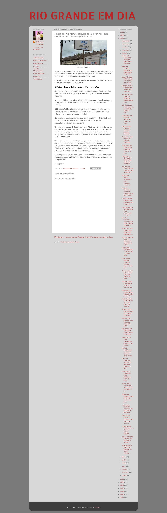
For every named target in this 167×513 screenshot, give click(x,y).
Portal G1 (36, 76)
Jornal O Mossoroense (38, 70)
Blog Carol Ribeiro (39, 60)
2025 (122, 35)
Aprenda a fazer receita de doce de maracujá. (127, 139)
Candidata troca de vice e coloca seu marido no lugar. (127, 119)
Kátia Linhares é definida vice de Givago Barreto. (127, 439)
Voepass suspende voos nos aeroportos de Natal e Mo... (127, 191)
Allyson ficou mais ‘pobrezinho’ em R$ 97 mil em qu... (127, 341)
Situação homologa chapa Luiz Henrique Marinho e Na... (126, 363)
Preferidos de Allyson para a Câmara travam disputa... (128, 430)
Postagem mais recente (65, 237)
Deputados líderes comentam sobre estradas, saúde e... (126, 180)
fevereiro (125, 472)
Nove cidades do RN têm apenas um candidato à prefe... (128, 241)
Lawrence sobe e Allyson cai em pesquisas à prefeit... (127, 201)
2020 (122, 488)
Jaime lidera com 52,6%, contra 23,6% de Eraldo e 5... (127, 387)
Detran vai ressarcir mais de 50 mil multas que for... (127, 398)
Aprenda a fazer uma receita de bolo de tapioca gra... (127, 231)
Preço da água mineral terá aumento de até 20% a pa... (127, 149)
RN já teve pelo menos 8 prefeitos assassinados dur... (127, 98)
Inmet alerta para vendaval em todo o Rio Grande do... (128, 169)
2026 (122, 32)
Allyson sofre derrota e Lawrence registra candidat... (126, 130)
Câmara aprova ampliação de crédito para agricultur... (127, 88)
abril (124, 466)
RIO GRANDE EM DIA (82, 15)
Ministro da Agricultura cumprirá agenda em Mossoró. (127, 59)
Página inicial (84, 237)
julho (124, 457)
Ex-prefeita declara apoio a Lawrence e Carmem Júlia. (127, 251)
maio (124, 463)
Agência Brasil (38, 58)
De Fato (36, 66)
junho (124, 460)
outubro (125, 47)
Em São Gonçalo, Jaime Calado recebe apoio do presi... (127, 221)
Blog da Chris (38, 63)
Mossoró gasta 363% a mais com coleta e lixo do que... (127, 80)
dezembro (126, 41)
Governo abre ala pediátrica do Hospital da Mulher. (127, 312)
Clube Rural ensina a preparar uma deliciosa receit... (127, 419)
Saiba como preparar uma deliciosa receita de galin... (127, 322)
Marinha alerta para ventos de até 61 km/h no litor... (127, 284)
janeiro (124, 475)
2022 (122, 482)
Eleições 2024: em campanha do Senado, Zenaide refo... (128, 108)
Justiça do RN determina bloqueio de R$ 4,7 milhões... (127, 449)
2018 (122, 494)
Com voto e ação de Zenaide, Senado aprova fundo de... (127, 263)
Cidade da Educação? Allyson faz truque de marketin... (127, 160)
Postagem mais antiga (102, 237)
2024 (122, 38)
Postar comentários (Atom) (70, 242)
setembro (125, 50)
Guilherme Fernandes (40, 43)
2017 (122, 497)
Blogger (97, 507)
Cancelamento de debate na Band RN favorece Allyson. (127, 302)
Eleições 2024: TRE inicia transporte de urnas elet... (127, 331)
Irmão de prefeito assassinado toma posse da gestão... (127, 70)
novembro (126, 44)
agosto (124, 53)
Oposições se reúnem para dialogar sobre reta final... (128, 293)
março (124, 469)
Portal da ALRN (38, 73)
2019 (122, 491)
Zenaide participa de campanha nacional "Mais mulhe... (128, 352)
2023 (122, 479)
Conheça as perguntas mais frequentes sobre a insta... (126, 376)
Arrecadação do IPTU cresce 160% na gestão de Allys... (127, 274)
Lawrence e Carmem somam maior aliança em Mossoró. (127, 408)
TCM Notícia (37, 79)
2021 (122, 485)
